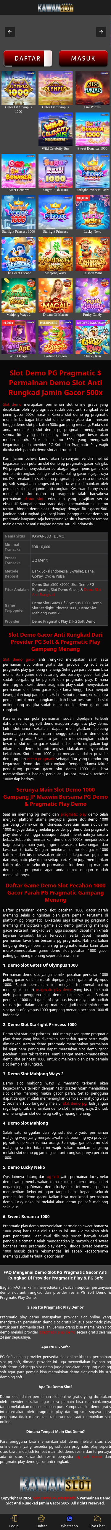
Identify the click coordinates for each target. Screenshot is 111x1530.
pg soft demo (89, 1456)
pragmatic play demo (54, 989)
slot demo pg (74, 1103)
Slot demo (12, 404)
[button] (10, 32)
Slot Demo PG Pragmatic (54, 1498)
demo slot (34, 498)
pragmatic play (73, 814)
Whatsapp (69, 1522)
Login (13, 1522)
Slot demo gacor (19, 659)
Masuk (83, 58)
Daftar (28, 58)
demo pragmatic (41, 758)
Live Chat (96, 1522)
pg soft (53, 1176)
